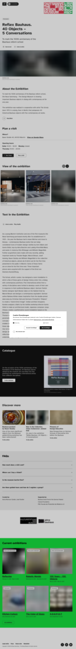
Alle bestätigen (46, 327)
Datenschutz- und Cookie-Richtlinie (44, 319)
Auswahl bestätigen (31, 327)
